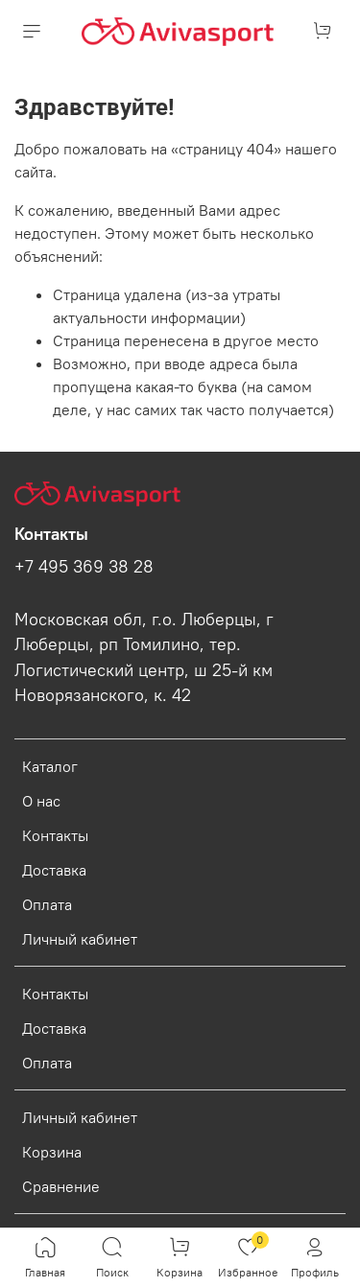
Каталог (50, 766)
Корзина (52, 1151)
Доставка (54, 869)
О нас (41, 800)
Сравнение (61, 1186)
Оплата (47, 904)
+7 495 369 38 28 (84, 566)
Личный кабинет (79, 938)
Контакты (55, 835)
